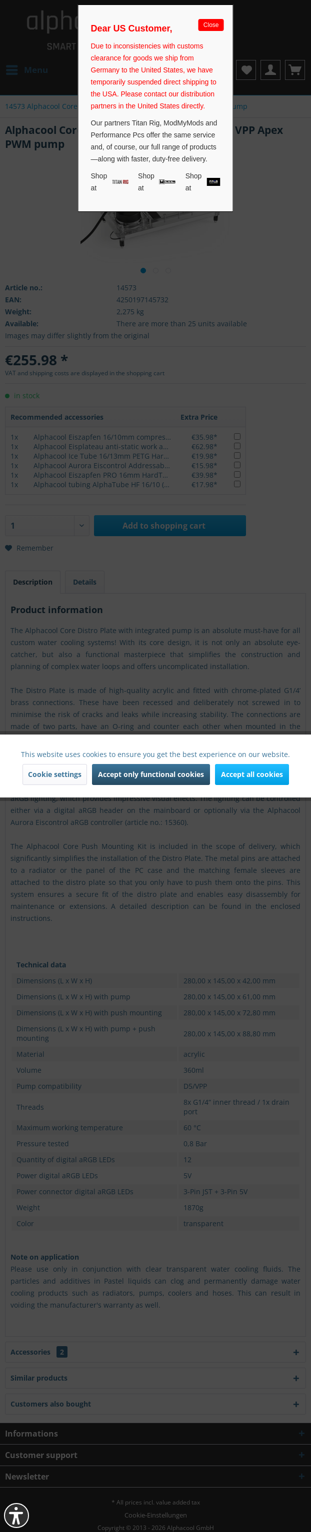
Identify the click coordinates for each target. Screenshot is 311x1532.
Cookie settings (55, 774)
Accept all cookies (252, 774)
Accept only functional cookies (151, 774)
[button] (16, 1515)
